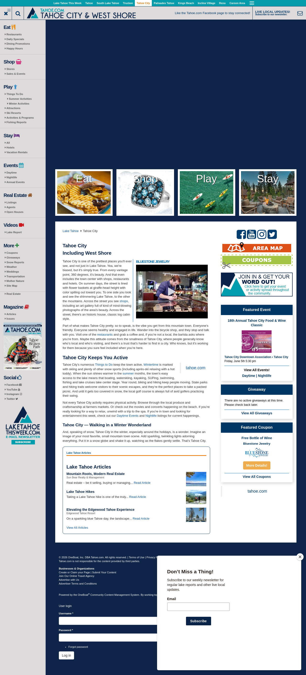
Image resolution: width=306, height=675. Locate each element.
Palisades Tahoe (164, 3)
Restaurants (14, 34)
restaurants (105, 334)
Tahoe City (143, 3)
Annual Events (15, 182)
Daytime (11, 172)
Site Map (11, 285)
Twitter (12, 398)
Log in (66, 655)
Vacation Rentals (16, 152)
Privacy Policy (155, 557)
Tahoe (89, 3)
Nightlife (11, 177)
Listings (11, 202)
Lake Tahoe (71, 231)
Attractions (13, 108)
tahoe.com (195, 367)
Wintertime (150, 364)
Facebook (14, 384)
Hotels (10, 147)
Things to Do (104, 364)
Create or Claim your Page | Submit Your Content (87, 572)
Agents (10, 207)
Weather (11, 266)
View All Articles (77, 527)
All (8, 142)
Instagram (14, 394)
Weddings (12, 271)
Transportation (15, 276)
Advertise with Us (69, 579)
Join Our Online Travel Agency (76, 576)
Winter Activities (19, 103)
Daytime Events (127, 415)
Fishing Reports (16, 122)
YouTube (13, 389)
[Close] (300, 587)
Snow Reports (15, 262)
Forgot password (78, 646)
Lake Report (14, 232)
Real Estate (13, 293)
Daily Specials (15, 39)
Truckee (128, 3)
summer (128, 373)
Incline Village (206, 3)
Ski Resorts (13, 112)
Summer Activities (20, 98)
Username (66, 613)
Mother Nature (15, 280)
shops (124, 301)
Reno (222, 3)
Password (66, 630)
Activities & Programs (20, 117)
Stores (10, 69)
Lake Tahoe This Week (68, 3)
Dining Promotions (18, 43)
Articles (11, 314)
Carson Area (237, 3)
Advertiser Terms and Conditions (78, 583)
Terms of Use (136, 557)
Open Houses (14, 212)
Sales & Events (15, 73)
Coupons (12, 252)
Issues (10, 318)
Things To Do (14, 94)
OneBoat (84, 594)
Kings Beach (186, 3)
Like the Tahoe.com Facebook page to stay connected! (212, 13)
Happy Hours (14, 48)
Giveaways (13, 257)
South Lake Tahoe (108, 3)
